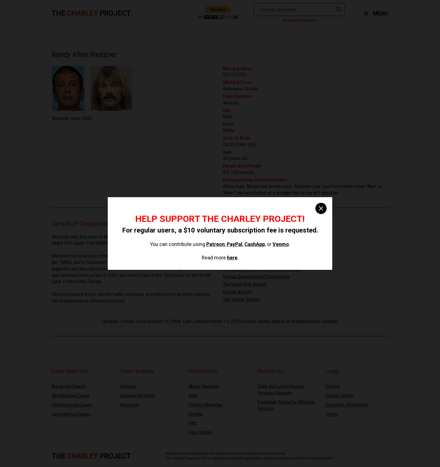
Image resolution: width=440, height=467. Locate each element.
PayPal (234, 244)
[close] (321, 208)
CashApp (254, 244)
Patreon (215, 244)
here (232, 258)
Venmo (280, 244)
